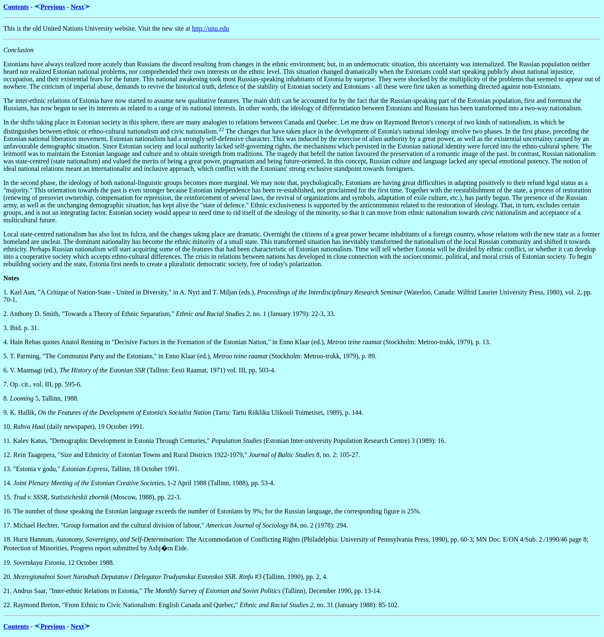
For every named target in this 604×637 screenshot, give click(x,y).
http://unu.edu (210, 28)
